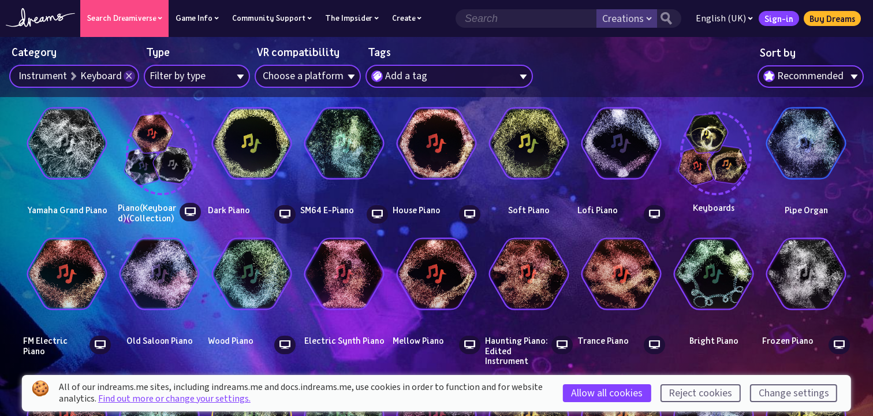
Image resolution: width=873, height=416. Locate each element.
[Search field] (526, 18)
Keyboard (101, 76)
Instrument (42, 76)
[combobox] (811, 76)
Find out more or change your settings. (174, 398)
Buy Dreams (832, 18)
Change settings (794, 393)
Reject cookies (700, 393)
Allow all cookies (607, 393)
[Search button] (669, 18)
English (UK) (724, 18)
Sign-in (778, 18)
